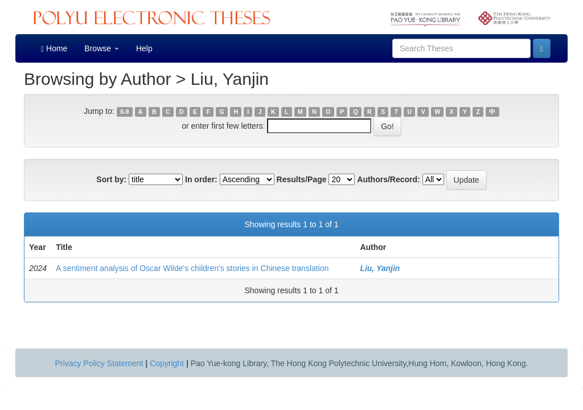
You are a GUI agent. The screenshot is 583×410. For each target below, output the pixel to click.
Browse (101, 48)
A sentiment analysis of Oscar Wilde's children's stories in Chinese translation (192, 268)
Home (54, 49)
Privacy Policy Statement (99, 363)
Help (144, 48)
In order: (201, 179)
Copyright (167, 363)
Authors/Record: (388, 179)
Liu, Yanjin (380, 268)
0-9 (124, 111)
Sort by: (111, 179)
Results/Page (302, 179)
